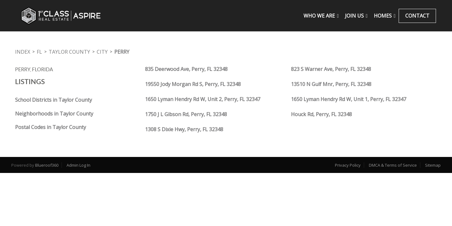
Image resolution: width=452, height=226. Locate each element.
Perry (121, 51)
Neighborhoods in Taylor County (54, 113)
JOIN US (356, 15)
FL (39, 51)
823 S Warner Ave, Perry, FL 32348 (331, 69)
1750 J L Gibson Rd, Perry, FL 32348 (186, 114)
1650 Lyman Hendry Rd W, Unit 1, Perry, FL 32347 (348, 99)
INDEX (22, 51)
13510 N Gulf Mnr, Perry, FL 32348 (331, 84)
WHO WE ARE (321, 15)
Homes (385, 15)
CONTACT (417, 15)
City (102, 51)
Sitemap (433, 165)
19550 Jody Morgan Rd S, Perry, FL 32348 (193, 84)
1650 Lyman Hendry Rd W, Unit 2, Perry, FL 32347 (202, 99)
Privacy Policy (348, 165)
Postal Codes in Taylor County (50, 127)
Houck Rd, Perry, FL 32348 (321, 114)
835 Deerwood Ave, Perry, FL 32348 (186, 69)
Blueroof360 (46, 165)
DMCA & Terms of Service (393, 165)
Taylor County (69, 51)
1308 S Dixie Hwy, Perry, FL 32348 (184, 129)
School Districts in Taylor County (53, 99)
